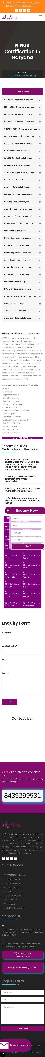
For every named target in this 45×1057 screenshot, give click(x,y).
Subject (5, 673)
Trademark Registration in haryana (19, 172)
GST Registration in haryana (16, 274)
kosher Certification (12, 899)
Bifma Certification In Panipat (31, 576)
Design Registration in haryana (17, 238)
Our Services (23, 91)
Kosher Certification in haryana (17, 143)
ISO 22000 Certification (13, 891)
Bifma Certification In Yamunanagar (31, 605)
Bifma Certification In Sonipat (31, 595)
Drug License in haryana (14, 303)
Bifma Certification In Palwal (31, 566)
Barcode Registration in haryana (18, 223)
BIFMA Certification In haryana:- (21, 400)
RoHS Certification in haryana (17, 165)
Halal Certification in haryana (17, 150)
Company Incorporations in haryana (20, 296)
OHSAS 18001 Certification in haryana (20, 129)
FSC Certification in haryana (16, 281)
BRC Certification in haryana (16, 245)
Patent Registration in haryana (17, 252)
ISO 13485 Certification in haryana (19, 136)
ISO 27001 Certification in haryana (19, 121)
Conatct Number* (9, 646)
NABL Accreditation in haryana (17, 318)
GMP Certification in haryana (16, 187)
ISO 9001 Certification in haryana (18, 100)
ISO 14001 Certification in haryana (19, 107)
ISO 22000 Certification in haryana (19, 114)
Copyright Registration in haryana (19, 267)
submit (10, 701)
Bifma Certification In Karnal (12, 566)
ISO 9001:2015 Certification (14, 875)
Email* (4, 659)
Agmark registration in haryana (18, 209)
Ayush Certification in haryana (17, 260)
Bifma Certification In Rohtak (31, 585)
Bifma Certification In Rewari (12, 585)
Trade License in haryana (15, 311)
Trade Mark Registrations (14, 908)
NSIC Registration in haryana (16, 201)
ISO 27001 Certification (13, 895)
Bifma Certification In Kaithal (31, 557)
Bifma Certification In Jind (12, 557)
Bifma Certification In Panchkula (12, 576)
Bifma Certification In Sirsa (12, 595)
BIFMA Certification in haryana (17, 289)
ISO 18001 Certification (13, 883)
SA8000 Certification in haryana (18, 158)
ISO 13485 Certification (13, 887)
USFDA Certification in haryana (17, 216)
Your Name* (7, 632)
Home (21, 72)
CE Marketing (9, 904)
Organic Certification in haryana (18, 194)
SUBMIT (27, 546)
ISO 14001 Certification (13, 879)
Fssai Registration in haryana (16, 180)
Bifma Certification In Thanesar (12, 605)
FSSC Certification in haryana (17, 231)
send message (22, 1029)
